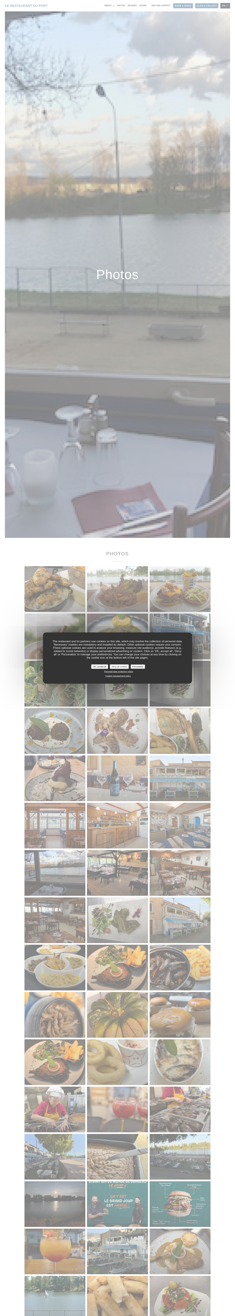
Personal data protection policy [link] (118, 671)
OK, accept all (99, 666)
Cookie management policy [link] (118, 676)
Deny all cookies (119, 666)
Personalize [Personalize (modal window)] (137, 666)
